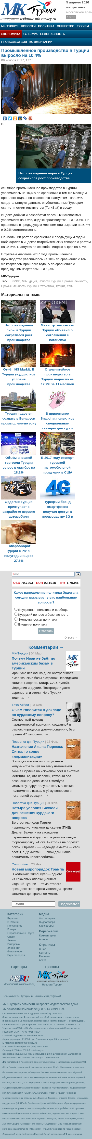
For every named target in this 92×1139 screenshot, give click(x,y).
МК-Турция (9, 26)
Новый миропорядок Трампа (38, 869)
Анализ (11, 940)
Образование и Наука (20, 933)
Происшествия (14, 42)
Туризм (83, 26)
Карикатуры (46, 925)
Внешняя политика (32, 624)
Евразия (12, 918)
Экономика (10, 34)
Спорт (11, 936)
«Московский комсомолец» (21, 1009)
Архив (42, 960)
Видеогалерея (16, 955)
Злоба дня (13, 947)
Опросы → (71, 637)
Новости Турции (50, 281)
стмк (70, 286)
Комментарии (41, 42)
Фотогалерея (15, 951)
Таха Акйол (20, 705)
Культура (30, 34)
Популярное (14, 925)
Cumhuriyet (21, 864)
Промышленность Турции (19, 286)
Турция (61, 286)
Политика (46, 26)
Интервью (13, 944)
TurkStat (14, 281)
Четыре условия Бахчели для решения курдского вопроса (35, 813)
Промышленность (74, 281)
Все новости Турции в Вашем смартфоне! (31, 996)
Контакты (45, 952)
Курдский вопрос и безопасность (43, 614)
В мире (11, 929)
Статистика (46, 286)
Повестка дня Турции (28, 741)
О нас (42, 948)
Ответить (46, 631)
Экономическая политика (37, 619)
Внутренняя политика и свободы (43, 610)
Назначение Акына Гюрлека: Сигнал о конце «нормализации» (37, 751)
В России (13, 922)
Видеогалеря (47, 922)
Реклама (44, 956)
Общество (66, 26)
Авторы (43, 939)
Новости (28, 26)
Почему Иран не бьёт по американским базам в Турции (33, 663)
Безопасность (52, 34)
